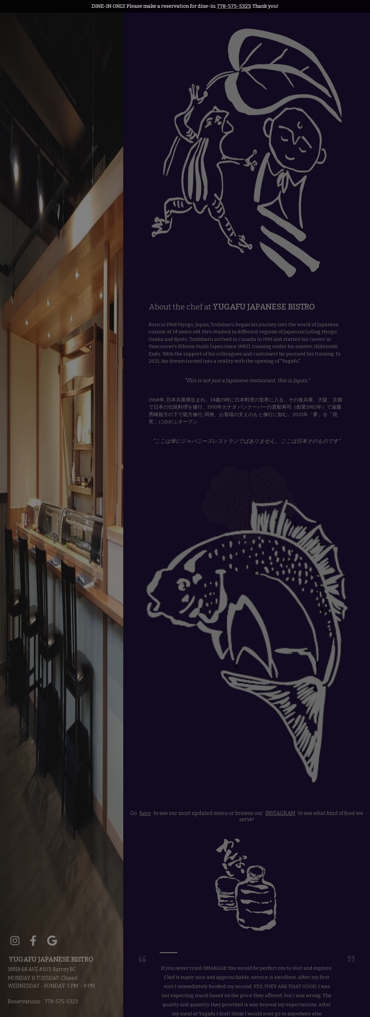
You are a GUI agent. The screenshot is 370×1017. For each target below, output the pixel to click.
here (145, 813)
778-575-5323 (233, 6)
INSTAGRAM (280, 813)
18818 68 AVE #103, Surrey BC (42, 969)
